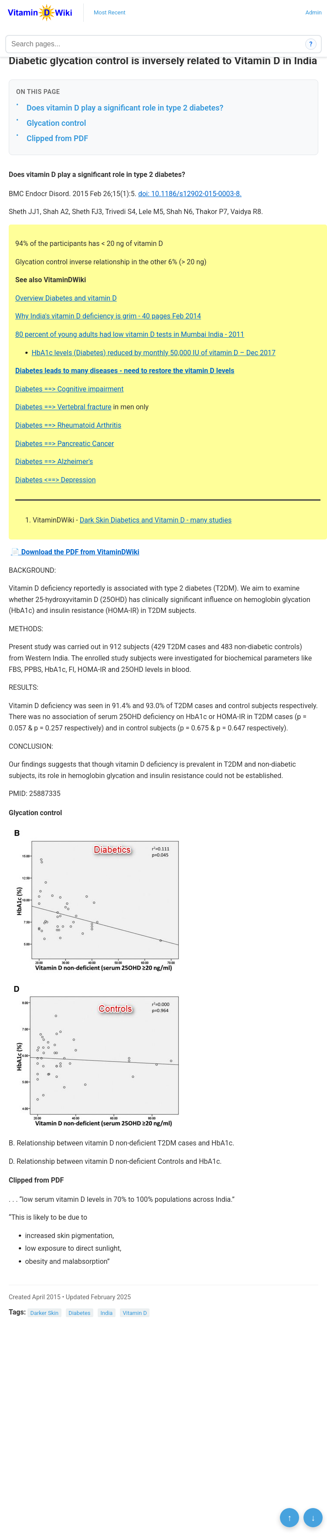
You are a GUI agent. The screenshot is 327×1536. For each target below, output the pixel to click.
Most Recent (110, 12)
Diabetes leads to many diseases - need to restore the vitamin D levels (125, 371)
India (106, 1312)
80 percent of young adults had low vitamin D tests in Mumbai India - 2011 (129, 334)
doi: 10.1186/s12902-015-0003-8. (190, 194)
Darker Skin (45, 1312)
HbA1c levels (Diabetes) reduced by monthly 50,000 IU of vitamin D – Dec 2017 (153, 353)
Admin (313, 12)
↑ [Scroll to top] (289, 1517)
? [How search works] (311, 44)
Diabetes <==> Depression (55, 480)
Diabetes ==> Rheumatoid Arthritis (68, 425)
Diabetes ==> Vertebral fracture (63, 407)
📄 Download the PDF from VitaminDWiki (75, 552)
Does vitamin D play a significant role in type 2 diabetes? (125, 107)
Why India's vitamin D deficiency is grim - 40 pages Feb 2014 (108, 316)
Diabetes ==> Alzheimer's (54, 461)
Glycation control (56, 123)
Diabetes (79, 1312)
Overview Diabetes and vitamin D (66, 298)
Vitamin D (134, 1312)
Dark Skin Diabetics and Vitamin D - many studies (156, 520)
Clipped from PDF (57, 138)
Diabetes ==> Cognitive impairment (69, 389)
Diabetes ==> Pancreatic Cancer (64, 443)
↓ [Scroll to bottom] (313, 1517)
